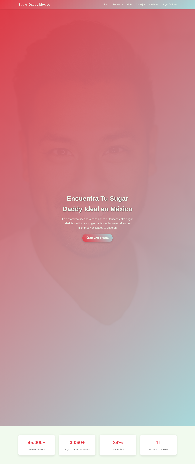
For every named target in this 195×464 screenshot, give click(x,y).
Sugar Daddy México (34, 4)
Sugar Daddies (169, 4)
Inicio (106, 4)
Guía (129, 4)
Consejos (140, 4)
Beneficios (118, 4)
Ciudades (153, 4)
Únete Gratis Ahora (97, 238)
